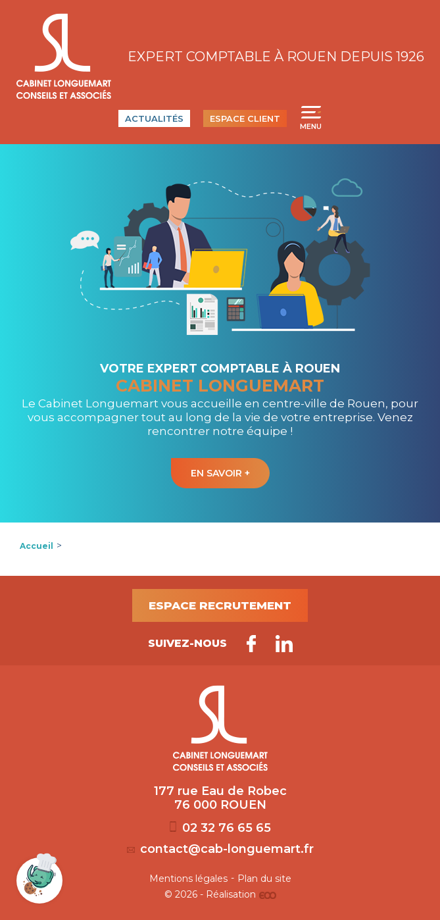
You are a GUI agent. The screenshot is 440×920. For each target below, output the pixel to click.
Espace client (245, 118)
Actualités (154, 118)
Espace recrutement (220, 605)
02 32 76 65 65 (220, 828)
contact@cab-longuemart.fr (220, 849)
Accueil (36, 546)
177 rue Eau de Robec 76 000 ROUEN (220, 798)
